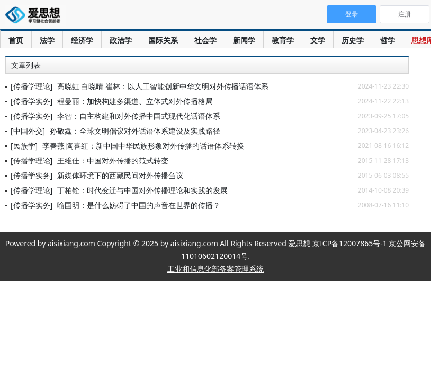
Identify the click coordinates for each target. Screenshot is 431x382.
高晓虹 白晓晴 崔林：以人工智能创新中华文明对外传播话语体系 (162, 86)
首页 (15, 40)
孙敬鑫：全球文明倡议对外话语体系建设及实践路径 (135, 131)
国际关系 (163, 40)
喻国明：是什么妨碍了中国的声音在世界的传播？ (138, 205)
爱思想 (35, 16)
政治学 (121, 40)
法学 (47, 40)
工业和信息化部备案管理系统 (215, 269)
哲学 (387, 40)
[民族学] (24, 146)
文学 (317, 40)
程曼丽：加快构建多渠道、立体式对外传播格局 (135, 101)
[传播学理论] (31, 86)
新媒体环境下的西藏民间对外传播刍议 (120, 175)
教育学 (283, 40)
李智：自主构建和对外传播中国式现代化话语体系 (138, 116)
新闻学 (244, 40)
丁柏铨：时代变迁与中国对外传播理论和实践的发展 (142, 190)
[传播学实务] (31, 101)
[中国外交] (28, 131)
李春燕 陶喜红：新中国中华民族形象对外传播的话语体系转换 (143, 146)
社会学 (205, 40)
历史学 (353, 40)
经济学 (82, 40)
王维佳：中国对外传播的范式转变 (112, 160)
